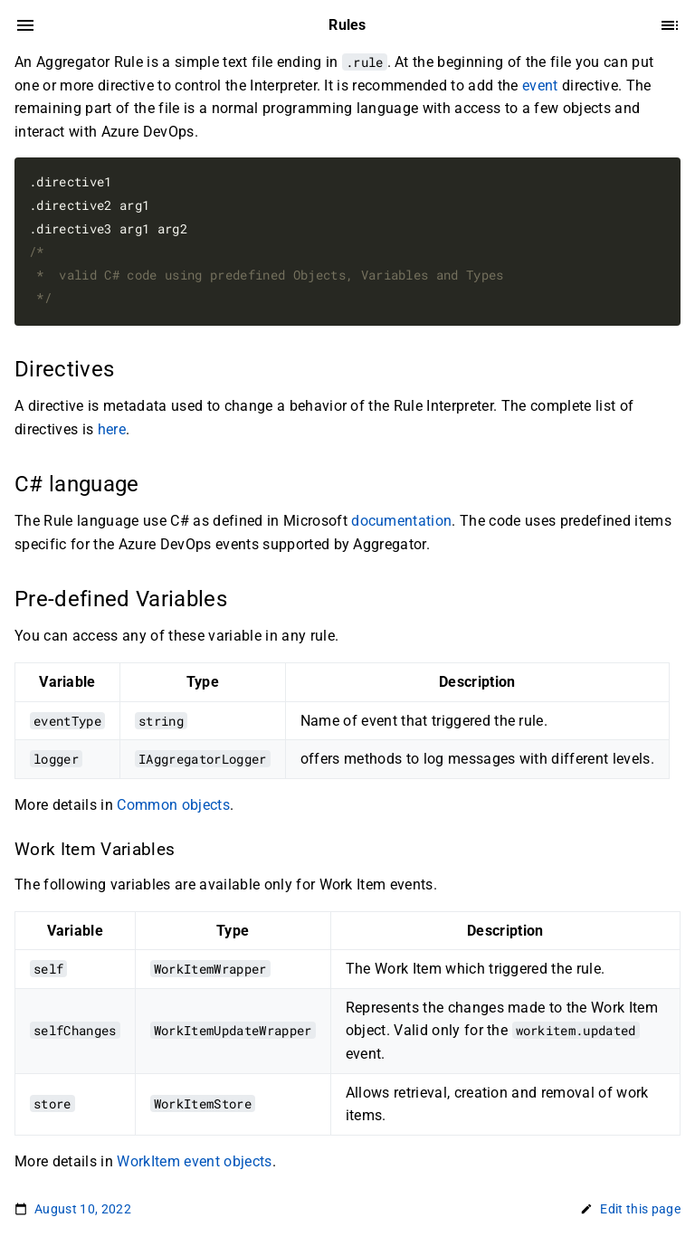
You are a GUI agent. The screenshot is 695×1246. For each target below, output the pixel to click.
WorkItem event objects (194, 1161)
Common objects (173, 804)
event (540, 85)
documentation (401, 520)
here (112, 429)
